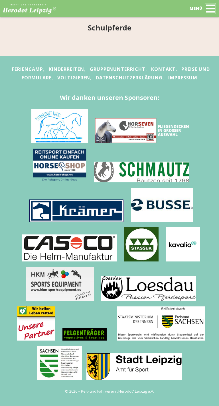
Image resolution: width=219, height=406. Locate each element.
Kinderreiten (66, 69)
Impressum (182, 78)
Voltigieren (73, 78)
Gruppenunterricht (117, 69)
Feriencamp (27, 69)
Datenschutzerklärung (129, 78)
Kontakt (163, 69)
